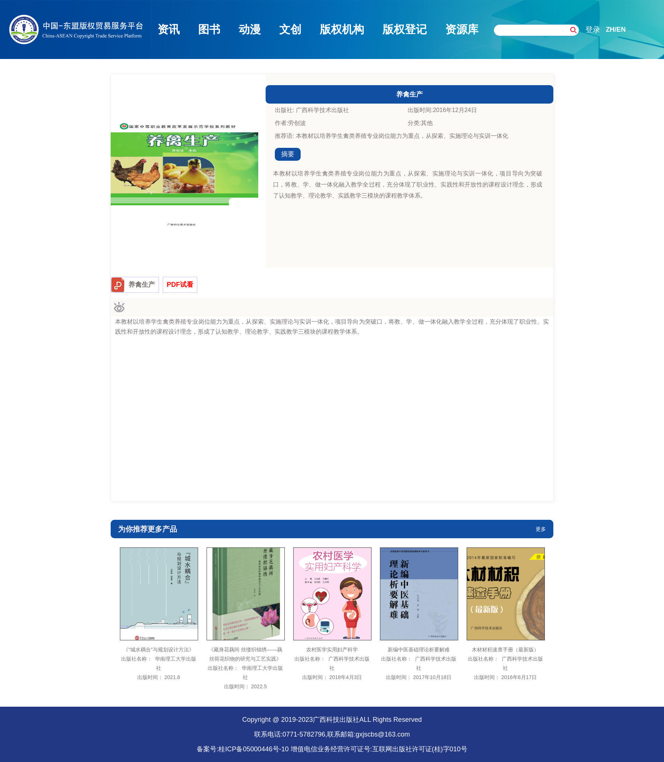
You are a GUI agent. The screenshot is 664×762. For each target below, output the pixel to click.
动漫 (250, 29)
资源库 (461, 29)
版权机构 (342, 29)
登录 (592, 29)
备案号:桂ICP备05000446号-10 (242, 749)
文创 (290, 29)
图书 (209, 29)
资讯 (169, 29)
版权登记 (405, 29)
